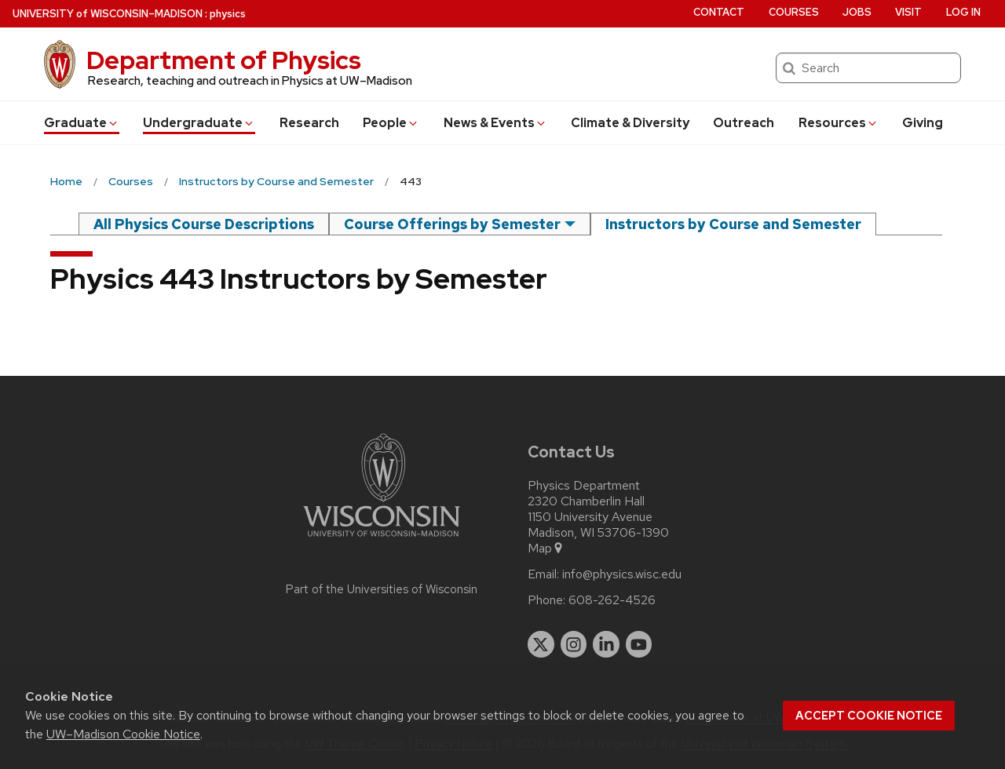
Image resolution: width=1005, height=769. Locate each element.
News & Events (495, 123)
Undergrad (199, 123)
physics (228, 13)
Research (309, 123)
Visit (908, 12)
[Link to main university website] (381, 539)
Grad (81, 123)
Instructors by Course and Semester (733, 224)
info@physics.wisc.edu (622, 574)
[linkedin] (606, 644)
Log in (963, 12)
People (391, 123)
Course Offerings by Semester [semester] (452, 224)
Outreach (743, 123)
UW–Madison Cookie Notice (123, 734)
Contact (718, 12)
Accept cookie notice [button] (868, 715)
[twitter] (541, 644)
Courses (794, 12)
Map (546, 548)
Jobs (857, 12)
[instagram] (574, 644)
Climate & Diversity (630, 123)
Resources (839, 123)
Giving (922, 123)
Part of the (381, 589)
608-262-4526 (612, 600)
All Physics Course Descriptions (203, 224)
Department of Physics (223, 60)
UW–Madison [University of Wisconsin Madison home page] (108, 13)
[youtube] (639, 644)
